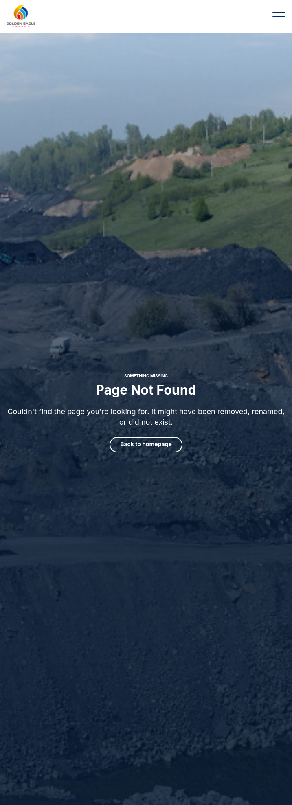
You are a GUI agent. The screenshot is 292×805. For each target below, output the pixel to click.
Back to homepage (146, 444)
